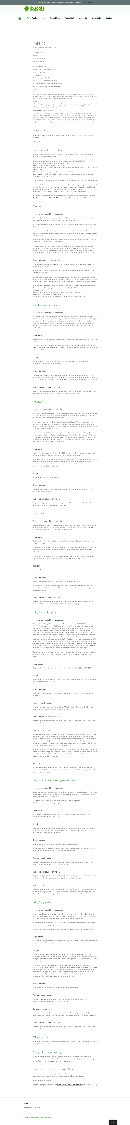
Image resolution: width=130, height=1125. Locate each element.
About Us (83, 21)
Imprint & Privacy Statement (32, 1111)
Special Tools (55, 21)
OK (84, 2)
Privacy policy (89, 2)
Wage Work (69, 21)
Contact (109, 21)
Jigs (43, 21)
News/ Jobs (96, 21)
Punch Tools (32, 21)
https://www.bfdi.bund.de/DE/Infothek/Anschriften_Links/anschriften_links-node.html (59, 201)
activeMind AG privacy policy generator (69, 1088)
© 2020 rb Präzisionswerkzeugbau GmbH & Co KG (38, 1121)
